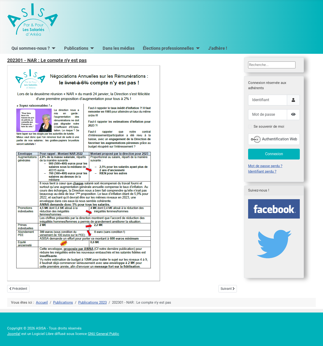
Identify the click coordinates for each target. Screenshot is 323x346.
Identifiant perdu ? (262, 171)
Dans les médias (118, 48)
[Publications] (91, 48)
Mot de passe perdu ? (265, 166)
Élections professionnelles (168, 48)
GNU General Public (103, 334)
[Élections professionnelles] (197, 48)
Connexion (274, 154)
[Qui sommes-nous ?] (53, 48)
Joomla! (13, 334)
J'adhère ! (217, 48)
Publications (76, 48)
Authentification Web (274, 139)
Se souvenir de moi (269, 126)
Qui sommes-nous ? (30, 48)
